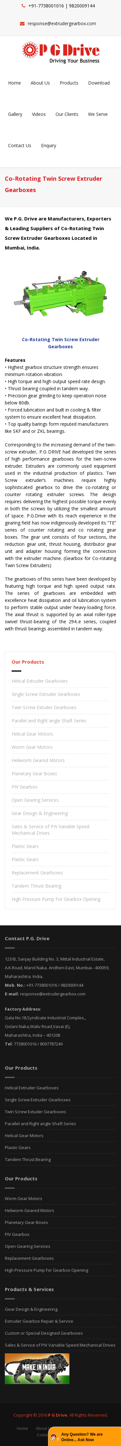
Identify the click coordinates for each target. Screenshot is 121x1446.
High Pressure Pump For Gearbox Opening (56, 899)
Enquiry (48, 145)
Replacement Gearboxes (37, 873)
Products (69, 83)
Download (99, 83)
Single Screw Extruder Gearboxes (46, 694)
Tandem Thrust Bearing (36, 886)
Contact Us (19, 145)
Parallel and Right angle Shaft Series (49, 721)
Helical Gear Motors (32, 734)
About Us (40, 83)
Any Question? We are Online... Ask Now (82, 1437)
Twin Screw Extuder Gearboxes (44, 707)
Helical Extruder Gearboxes (40, 681)
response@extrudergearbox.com (62, 23)
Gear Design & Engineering (40, 813)
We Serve (98, 114)
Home (14, 83)
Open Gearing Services (35, 800)
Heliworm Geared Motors (38, 760)
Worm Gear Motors (32, 747)
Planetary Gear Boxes (34, 773)
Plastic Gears (25, 846)
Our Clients (66, 114)
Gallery (15, 114)
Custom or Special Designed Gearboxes (44, 1333)
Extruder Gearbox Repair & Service (39, 1321)
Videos (39, 114)
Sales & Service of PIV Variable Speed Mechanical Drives (60, 1345)
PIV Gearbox (24, 787)
